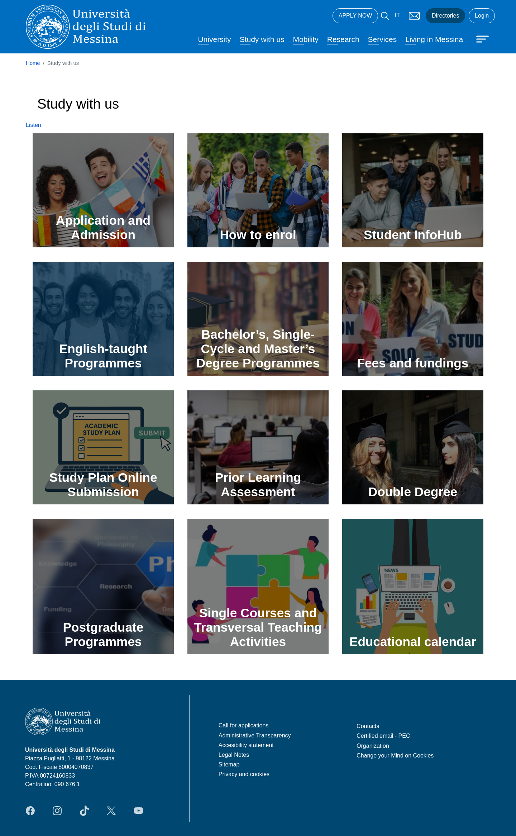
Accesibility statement (246, 745)
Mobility (306, 39)
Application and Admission (103, 227)
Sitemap (229, 764)
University (214, 39)
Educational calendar (412, 642)
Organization (373, 746)
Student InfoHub (413, 235)
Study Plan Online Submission (103, 484)
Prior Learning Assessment (258, 484)
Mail (414, 15)
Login (482, 16)
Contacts (368, 726)
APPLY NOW (355, 16)
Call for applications (244, 725)
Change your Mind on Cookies (395, 755)
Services (382, 39)
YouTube (138, 810)
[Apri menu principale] (479, 38)
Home (33, 63)
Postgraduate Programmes (103, 634)
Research (343, 39)
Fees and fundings (412, 363)
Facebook (30, 810)
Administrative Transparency (255, 735)
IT (397, 15)
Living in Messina (434, 39)
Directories (445, 16)
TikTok (84, 810)
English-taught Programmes (103, 356)
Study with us (262, 39)
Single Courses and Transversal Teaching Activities (258, 627)
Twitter (111, 810)
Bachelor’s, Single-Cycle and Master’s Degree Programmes (258, 348)
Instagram (57, 810)
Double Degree (412, 492)
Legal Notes (234, 755)
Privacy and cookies (244, 774)
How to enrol (258, 235)
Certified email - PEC (383, 736)
